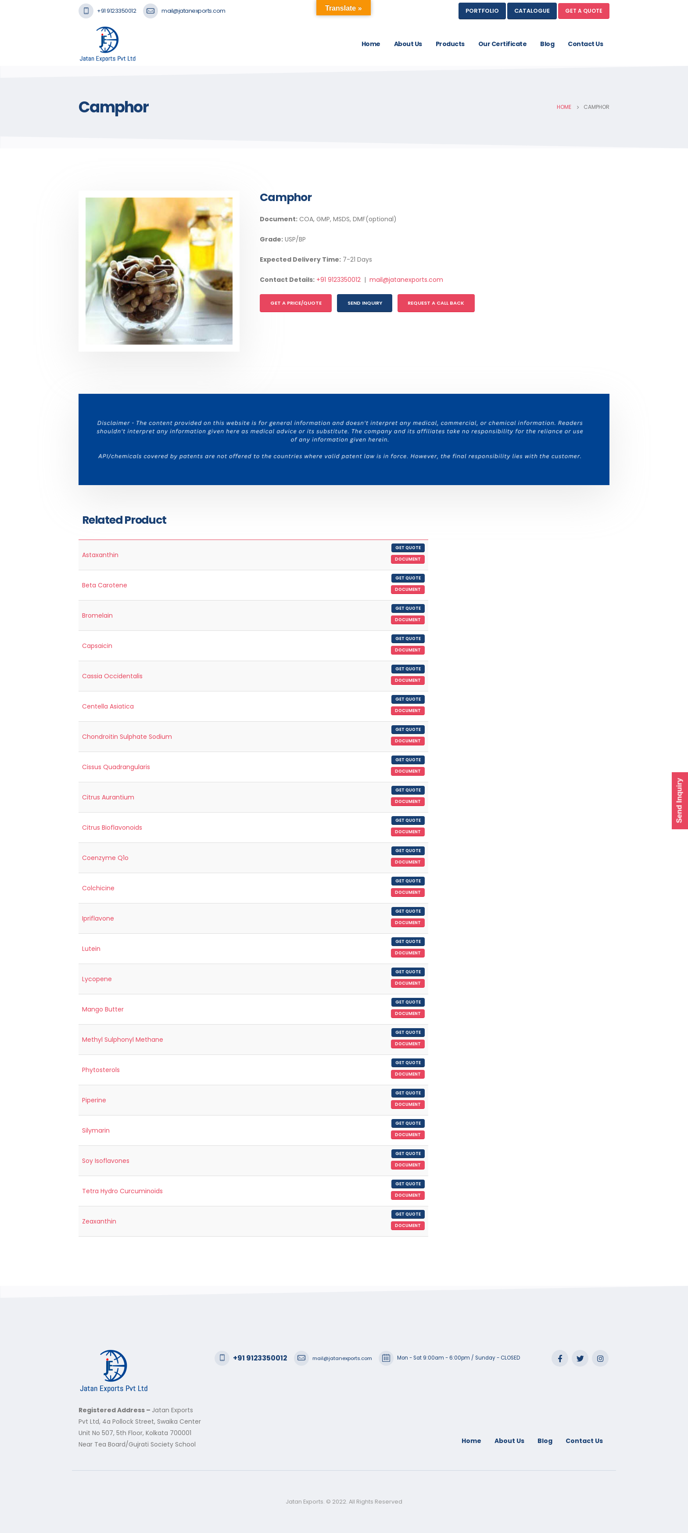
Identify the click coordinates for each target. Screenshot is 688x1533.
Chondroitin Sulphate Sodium (127, 736)
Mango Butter (103, 1009)
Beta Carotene (104, 585)
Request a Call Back (436, 302)
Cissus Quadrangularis (116, 767)
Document (408, 559)
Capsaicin (97, 645)
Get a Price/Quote (296, 302)
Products (450, 44)
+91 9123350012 (116, 11)
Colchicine (98, 888)
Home (371, 44)
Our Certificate (502, 44)
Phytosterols (101, 1069)
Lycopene (97, 979)
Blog (547, 44)
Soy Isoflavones (105, 1160)
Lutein (91, 948)
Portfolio (482, 10)
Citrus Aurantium (108, 797)
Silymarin (96, 1130)
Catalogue (532, 10)
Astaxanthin (100, 555)
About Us (408, 44)
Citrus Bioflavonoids (112, 827)
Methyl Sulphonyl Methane (122, 1039)
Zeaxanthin (99, 1221)
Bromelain (97, 615)
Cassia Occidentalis (112, 676)
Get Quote (408, 548)
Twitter (580, 1358)
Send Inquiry (365, 302)
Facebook (560, 1358)
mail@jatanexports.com (193, 11)
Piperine (94, 1100)
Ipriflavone (98, 918)
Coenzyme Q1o (105, 857)
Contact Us (585, 44)
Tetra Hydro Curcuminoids (122, 1191)
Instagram (600, 1358)
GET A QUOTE (583, 10)
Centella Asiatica (108, 706)
